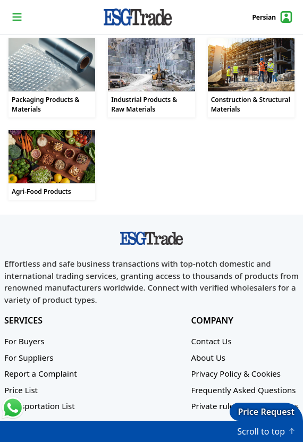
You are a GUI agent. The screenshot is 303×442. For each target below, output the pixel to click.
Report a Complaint (40, 373)
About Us (208, 357)
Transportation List (39, 406)
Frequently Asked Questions (243, 390)
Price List (21, 390)
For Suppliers (29, 357)
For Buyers (24, 341)
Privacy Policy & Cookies (236, 373)
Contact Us (211, 341)
